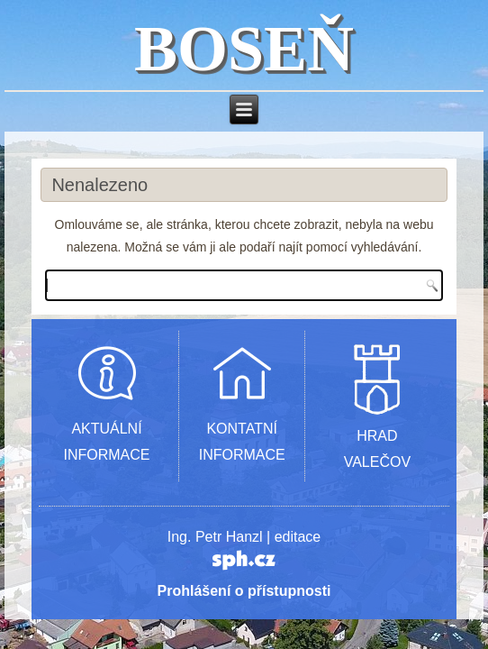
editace (298, 536)
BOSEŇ (244, 49)
